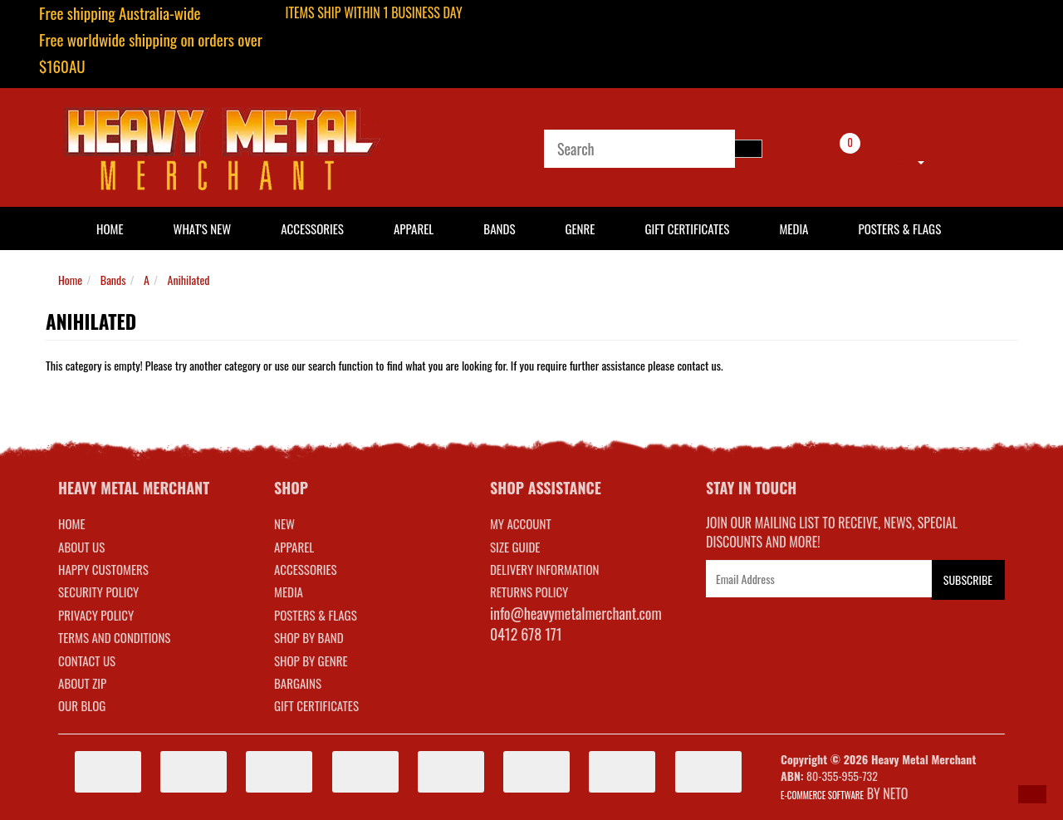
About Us (81, 547)
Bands (499, 228)
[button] (1032, 794)
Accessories (312, 228)
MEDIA (288, 591)
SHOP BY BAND (309, 637)
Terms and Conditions (114, 637)
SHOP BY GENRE (311, 660)
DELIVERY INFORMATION (545, 569)
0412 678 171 (526, 634)
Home (70, 279)
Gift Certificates (686, 228)
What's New (203, 228)
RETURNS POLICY (529, 591)
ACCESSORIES (305, 569)
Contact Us (86, 660)
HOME (110, 228)
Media (793, 228)
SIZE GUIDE (515, 547)
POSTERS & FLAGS (315, 615)
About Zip (82, 683)
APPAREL (294, 547)
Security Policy (98, 591)
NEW (284, 523)
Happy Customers (103, 569)
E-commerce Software (822, 795)
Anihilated (189, 279)
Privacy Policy (96, 615)
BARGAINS (297, 683)
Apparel (414, 228)
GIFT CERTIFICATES (316, 705)
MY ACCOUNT (520, 523)
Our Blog (81, 705)
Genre (580, 228)
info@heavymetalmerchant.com (576, 613)
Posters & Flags (899, 228)
